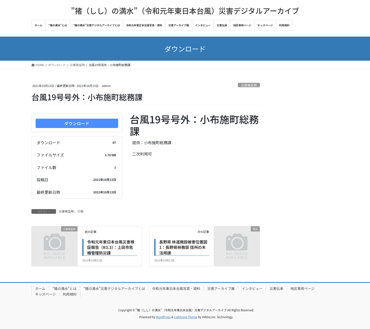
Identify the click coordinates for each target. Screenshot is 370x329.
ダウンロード (76, 123)
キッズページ (45, 294)
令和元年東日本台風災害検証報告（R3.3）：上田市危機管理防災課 (110, 247)
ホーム (40, 288)
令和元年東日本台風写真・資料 (176, 288)
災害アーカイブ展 (221, 288)
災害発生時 (249, 85)
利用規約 (70, 294)
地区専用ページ (302, 288)
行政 (81, 211)
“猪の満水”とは (64, 288)
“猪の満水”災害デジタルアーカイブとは (114, 288)
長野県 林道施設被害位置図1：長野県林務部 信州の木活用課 (183, 247)
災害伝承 (276, 288)
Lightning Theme (185, 317)
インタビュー (252, 288)
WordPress (163, 317)
